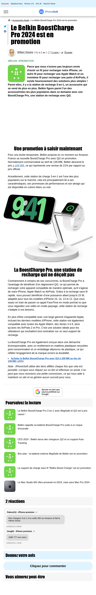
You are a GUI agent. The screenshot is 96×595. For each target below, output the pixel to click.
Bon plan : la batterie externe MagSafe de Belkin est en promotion (52, 453)
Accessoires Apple (20, 20)
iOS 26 (39, 4)
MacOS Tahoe (49, 4)
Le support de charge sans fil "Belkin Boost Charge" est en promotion (54, 468)
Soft (51, 11)
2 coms (55, 52)
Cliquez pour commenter (48, 566)
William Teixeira (25, 52)
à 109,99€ (18, 165)
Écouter (68, 52)
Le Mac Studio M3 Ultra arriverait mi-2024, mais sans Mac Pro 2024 (54, 482)
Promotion (27, 61)
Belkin (13, 61)
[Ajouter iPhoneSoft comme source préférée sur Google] (48, 391)
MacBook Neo (17, 4)
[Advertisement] (48, 122)
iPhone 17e (29, 4)
